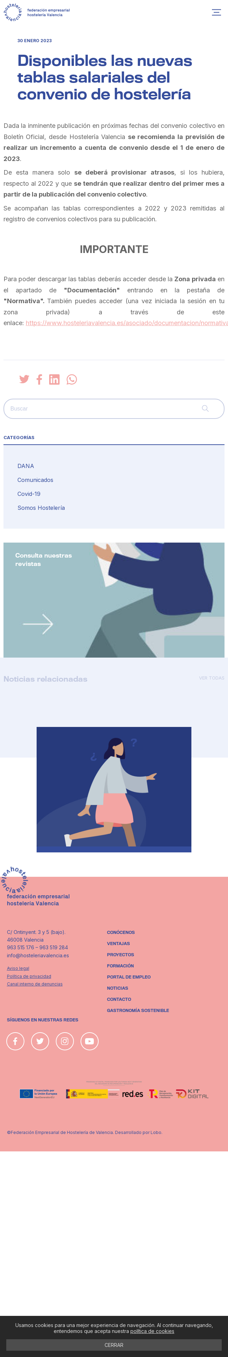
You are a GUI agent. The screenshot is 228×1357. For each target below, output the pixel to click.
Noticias (117, 988)
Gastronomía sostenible (138, 1010)
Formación (120, 966)
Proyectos (120, 954)
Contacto (119, 999)
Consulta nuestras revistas (43, 559)
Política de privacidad (29, 976)
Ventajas (118, 943)
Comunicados (35, 479)
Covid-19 (28, 493)
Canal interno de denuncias (35, 984)
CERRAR (114, 1345)
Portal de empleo (129, 977)
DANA (25, 465)
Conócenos (121, 932)
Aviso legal (18, 968)
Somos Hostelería (41, 507)
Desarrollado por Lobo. (138, 1132)
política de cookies (152, 1331)
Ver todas (212, 678)
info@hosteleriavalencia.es (38, 955)
